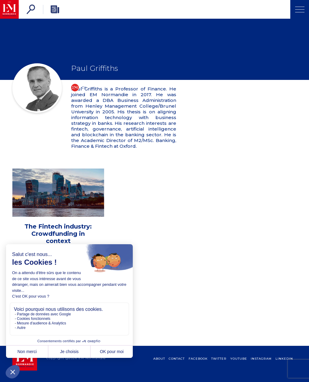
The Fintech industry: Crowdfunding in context (58, 234)
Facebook (198, 359)
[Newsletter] (55, 9)
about (159, 359)
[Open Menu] (299, 9)
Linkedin (284, 359)
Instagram (261, 359)
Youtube (238, 359)
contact (177, 359)
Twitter (219, 359)
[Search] (31, 9)
